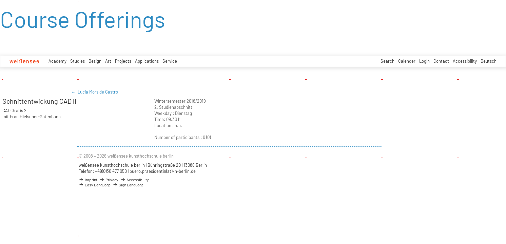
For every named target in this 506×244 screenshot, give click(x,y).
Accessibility (465, 61)
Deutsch (489, 61)
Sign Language (128, 184)
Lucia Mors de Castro (98, 92)
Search (387, 61)
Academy (57, 61)
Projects (123, 61)
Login (424, 61)
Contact (441, 61)
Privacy (108, 179)
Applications (147, 61)
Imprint (88, 179)
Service (169, 61)
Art (108, 61)
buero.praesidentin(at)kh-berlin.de (163, 171)
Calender (406, 61)
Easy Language (95, 184)
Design (95, 61)
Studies (77, 61)
